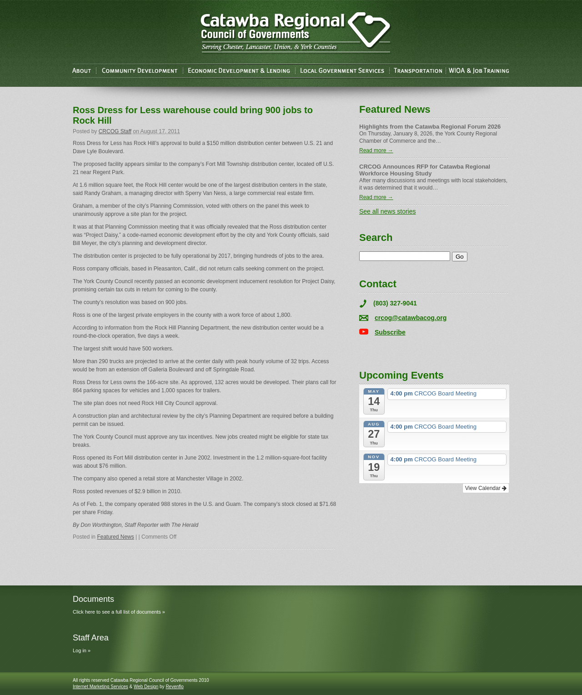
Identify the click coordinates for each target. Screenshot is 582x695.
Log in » (81, 650)
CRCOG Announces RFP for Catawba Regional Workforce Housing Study (424, 170)
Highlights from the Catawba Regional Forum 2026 (430, 126)
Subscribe (390, 332)
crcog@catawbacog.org (411, 317)
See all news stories (387, 211)
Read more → (376, 150)
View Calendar (486, 488)
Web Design (146, 686)
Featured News (115, 537)
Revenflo (174, 686)
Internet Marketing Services (100, 686)
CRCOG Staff (115, 131)
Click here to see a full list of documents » (119, 612)
